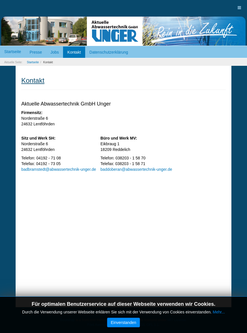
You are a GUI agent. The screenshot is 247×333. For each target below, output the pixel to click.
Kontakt (74, 52)
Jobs (55, 52)
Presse (36, 52)
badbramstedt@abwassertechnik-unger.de (58, 169)
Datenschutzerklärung (108, 52)
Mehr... (219, 312)
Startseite (12, 51)
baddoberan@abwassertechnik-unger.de (136, 169)
